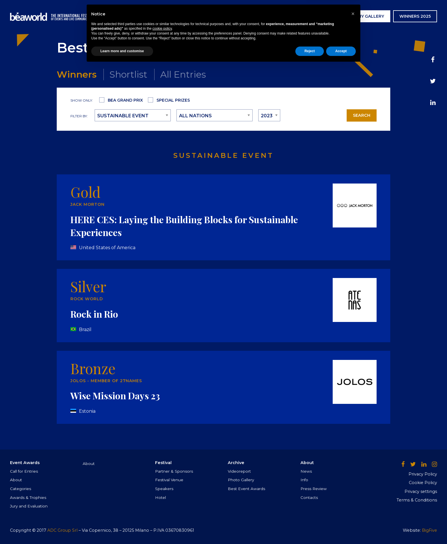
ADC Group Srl (62, 530)
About (16, 479)
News (300, 16)
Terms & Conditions (417, 500)
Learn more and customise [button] (122, 529)
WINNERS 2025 (415, 16)
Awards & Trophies (28, 497)
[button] (352, 491)
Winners (77, 74)
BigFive (429, 530)
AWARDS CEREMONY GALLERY (352, 16)
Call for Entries (24, 471)
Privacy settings (421, 491)
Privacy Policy (423, 474)
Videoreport (239, 471)
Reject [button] (309, 529)
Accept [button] (341, 529)
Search (361, 115)
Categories (20, 488)
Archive (274, 16)
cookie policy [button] (162, 507)
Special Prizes (173, 100)
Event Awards (206, 16)
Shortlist (128, 74)
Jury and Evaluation (29, 506)
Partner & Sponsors (174, 471)
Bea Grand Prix (125, 100)
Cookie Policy (423, 482)
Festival (245, 16)
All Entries (183, 74)
